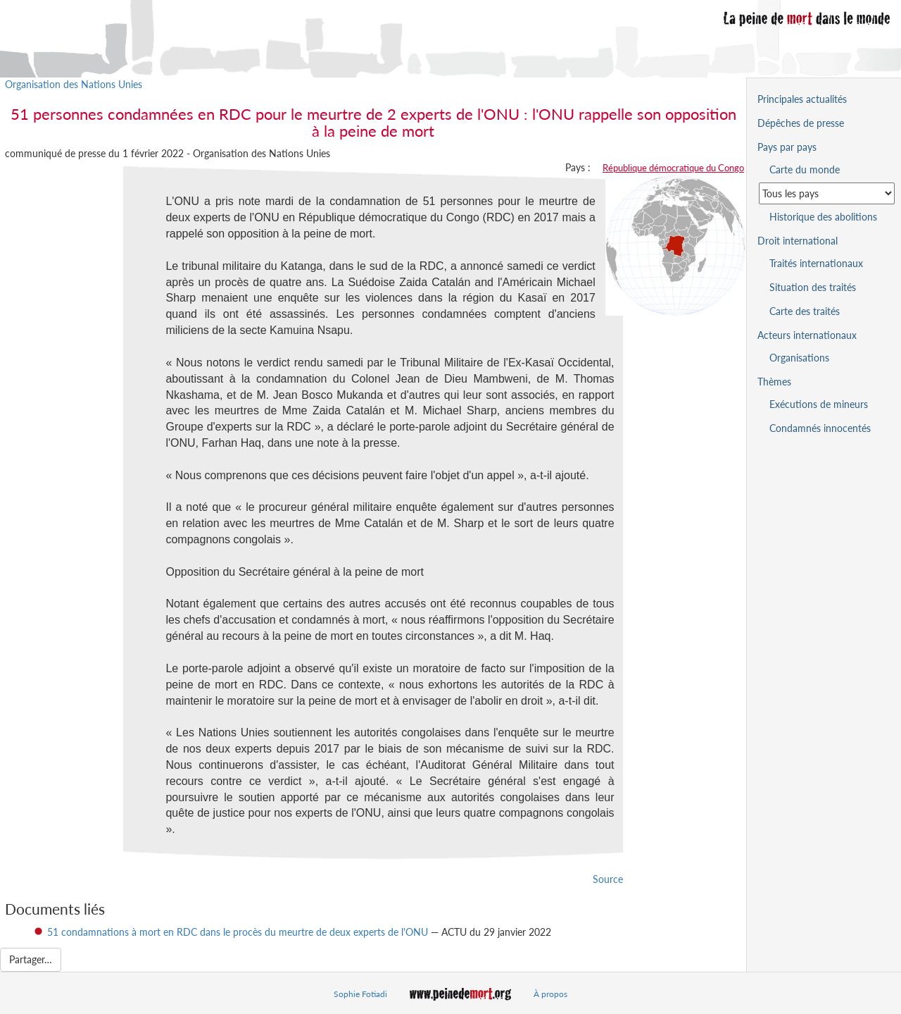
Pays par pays (787, 147)
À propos (550, 994)
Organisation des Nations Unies (73, 84)
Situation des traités (812, 287)
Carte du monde (804, 169)
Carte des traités (804, 311)
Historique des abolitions (823, 217)
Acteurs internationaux (807, 335)
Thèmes (774, 382)
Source (608, 879)
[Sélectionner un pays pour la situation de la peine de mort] (827, 193)
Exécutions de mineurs (818, 404)
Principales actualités (802, 99)
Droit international (797, 241)
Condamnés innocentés (820, 428)
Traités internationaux (816, 263)
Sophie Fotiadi (360, 994)
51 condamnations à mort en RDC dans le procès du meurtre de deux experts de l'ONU (237, 932)
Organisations (799, 358)
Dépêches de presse (800, 123)
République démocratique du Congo (673, 167)
